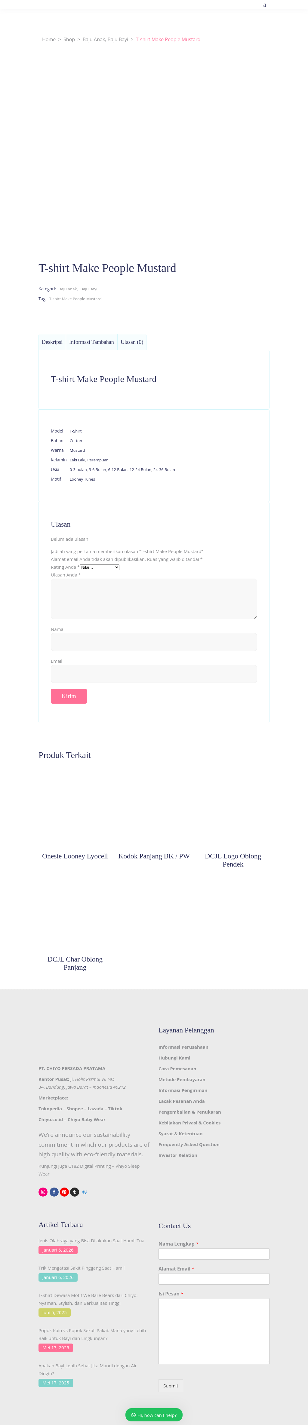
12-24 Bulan (140, 469)
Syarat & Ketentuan (181, 1133)
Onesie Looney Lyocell (75, 856)
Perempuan (98, 460)
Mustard (77, 450)
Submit (170, 1386)
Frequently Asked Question (189, 1144)
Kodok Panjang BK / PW (154, 856)
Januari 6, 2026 (58, 1250)
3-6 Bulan (97, 469)
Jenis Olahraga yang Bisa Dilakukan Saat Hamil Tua (91, 1240)
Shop (69, 39)
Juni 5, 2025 (54, 1312)
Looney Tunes (82, 479)
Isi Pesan (171, 1294)
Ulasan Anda (66, 575)
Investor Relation (178, 1155)
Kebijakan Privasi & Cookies (189, 1123)
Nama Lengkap (179, 1244)
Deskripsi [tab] (52, 342)
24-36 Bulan (164, 469)
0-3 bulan (78, 469)
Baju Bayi (118, 39)
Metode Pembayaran (182, 1079)
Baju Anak (94, 39)
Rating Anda (65, 567)
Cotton (76, 440)
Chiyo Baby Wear (87, 1119)
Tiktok (115, 1108)
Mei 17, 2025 (55, 1347)
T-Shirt (76, 431)
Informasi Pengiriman (183, 1090)
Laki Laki (77, 460)
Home (49, 39)
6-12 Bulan (118, 469)
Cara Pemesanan (177, 1069)
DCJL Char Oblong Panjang (75, 963)
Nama (57, 629)
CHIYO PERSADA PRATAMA (75, 1068)
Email (56, 661)
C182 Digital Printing (89, 1166)
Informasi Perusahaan (183, 1047)
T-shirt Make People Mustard (75, 298)
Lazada (95, 1108)
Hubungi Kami (174, 1058)
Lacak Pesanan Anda (182, 1101)
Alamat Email (176, 1269)
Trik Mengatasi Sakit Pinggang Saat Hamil (81, 1268)
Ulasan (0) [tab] (132, 342)
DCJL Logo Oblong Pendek (233, 860)
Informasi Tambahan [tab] (91, 342)
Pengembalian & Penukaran (190, 1112)
